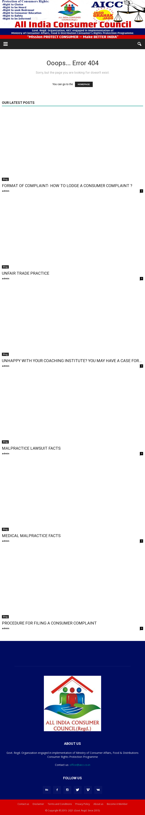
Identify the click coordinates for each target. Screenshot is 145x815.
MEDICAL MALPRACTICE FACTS (31, 535)
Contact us (23, 804)
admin (5, 190)
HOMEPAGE (84, 84)
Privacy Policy (82, 804)
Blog (5, 179)
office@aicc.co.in (80, 765)
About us (98, 804)
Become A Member (117, 804)
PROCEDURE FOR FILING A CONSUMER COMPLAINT (49, 623)
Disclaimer (38, 804)
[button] (139, 44)
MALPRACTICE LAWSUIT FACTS (31, 448)
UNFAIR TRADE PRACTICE (25, 273)
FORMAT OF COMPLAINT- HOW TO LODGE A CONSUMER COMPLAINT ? (67, 185)
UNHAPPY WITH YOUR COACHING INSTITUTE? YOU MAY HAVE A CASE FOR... (72, 360)
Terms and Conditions (60, 804)
